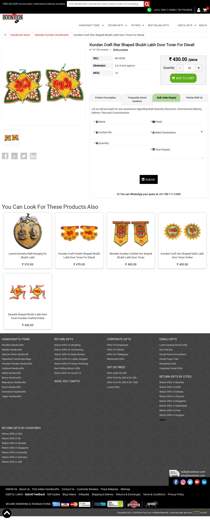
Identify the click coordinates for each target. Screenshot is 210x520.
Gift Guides (53, 494)
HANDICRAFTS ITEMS (16, 339)
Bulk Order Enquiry (166, 97)
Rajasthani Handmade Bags (16, 359)
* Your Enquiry (160, 149)
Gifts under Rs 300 (117, 373)
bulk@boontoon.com (193, 471)
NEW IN (203, 25)
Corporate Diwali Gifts (171, 368)
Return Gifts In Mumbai (171, 382)
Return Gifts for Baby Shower (69, 354)
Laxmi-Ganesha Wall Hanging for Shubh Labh (28, 255)
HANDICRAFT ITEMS (88, 25)
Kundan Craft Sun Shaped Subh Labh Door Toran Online (182, 255)
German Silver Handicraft (15, 354)
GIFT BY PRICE (116, 367)
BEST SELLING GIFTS (158, 25)
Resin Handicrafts (11, 387)
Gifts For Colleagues (117, 354)
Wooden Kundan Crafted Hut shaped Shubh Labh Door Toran (131, 255)
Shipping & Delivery (102, 494)
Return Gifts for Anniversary (68, 349)
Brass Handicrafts (11, 377)
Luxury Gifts (113, 387)
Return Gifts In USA (12, 433)
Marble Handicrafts (12, 349)
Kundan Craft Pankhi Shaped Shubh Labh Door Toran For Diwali (79, 255)
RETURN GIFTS (115, 25)
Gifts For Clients (115, 349)
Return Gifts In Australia (14, 452)
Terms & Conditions (154, 494)
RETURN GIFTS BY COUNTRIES (21, 428)
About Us (24, 489)
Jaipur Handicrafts (11, 396)
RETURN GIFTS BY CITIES (175, 376)
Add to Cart (183, 78)
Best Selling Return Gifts (67, 368)
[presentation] (122, 167)
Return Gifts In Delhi (170, 387)
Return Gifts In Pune (170, 410)
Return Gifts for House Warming (71, 363)
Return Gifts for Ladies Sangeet (71, 359)
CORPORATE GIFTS (119, 339)
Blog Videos (69, 494)
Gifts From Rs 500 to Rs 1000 (122, 382)
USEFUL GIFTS (184, 25)
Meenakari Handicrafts (14, 382)
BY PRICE (135, 25)
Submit (149, 179)
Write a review (120, 49)
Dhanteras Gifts (167, 363)
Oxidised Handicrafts (13, 368)
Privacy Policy (176, 494)
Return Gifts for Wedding (67, 345)
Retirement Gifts (115, 359)
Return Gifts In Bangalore (172, 401)
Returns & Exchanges (128, 494)
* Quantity (101, 143)
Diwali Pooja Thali (168, 359)
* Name (99, 121)
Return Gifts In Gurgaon (171, 415)
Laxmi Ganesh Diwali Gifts (173, 345)
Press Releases (109, 489)
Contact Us (68, 489)
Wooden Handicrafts (13, 345)
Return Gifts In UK (11, 438)
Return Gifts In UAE (12, 461)
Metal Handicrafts (11, 373)
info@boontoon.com (193, 475)
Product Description (105, 97)
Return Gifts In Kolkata (171, 391)
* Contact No (103, 132)
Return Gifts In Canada (14, 443)
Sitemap (125, 489)
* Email (156, 121)
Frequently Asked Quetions (137, 99)
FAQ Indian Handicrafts (45, 489)
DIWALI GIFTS (168, 339)
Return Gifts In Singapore (15, 447)
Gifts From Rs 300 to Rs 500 (121, 377)
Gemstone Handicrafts (14, 391)
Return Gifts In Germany (14, 457)
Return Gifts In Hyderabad (173, 405)
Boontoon (188, 513)
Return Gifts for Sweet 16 (67, 373)
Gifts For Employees (117, 345)
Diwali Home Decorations (172, 354)
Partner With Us (194, 97)
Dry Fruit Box (166, 349)
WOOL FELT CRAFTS (67, 381)
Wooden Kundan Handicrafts (17, 363)
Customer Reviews (87, 489)
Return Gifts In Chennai (171, 396)
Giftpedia (84, 494)
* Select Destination (163, 132)
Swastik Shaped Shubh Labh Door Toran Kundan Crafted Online (27, 316)
